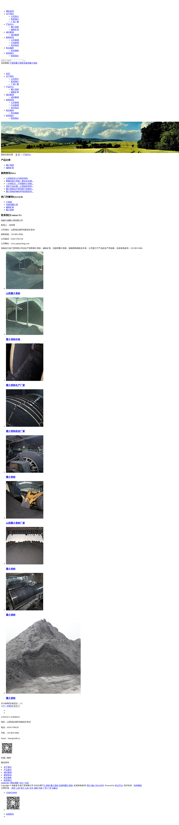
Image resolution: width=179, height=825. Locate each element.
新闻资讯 (10, 37)
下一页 (6, 706)
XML (27, 783)
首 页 (17, 155)
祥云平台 (119, 785)
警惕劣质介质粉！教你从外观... (19, 181)
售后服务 (10, 48)
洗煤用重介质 (12, 205)
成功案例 (10, 32)
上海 (18, 788)
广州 (45, 788)
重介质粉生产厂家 (15, 385)
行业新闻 (15, 43)
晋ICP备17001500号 (95, 785)
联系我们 (15, 19)
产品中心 (10, 24)
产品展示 (8, 770)
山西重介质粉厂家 (15, 523)
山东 (27, 788)
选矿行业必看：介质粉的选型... (19, 186)
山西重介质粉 (13, 293)
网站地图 (14, 783)
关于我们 (10, 14)
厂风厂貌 (15, 22)
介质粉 (12, 63)
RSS (21, 783)
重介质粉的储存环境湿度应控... (19, 191)
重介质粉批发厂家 (15, 431)
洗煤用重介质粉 (30, 63)
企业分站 (5, 783)
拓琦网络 (138, 785)
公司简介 (15, 16)
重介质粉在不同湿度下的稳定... (19, 189)
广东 (49, 788)
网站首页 (10, 11)
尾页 (11, 706)
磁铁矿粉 (15, 29)
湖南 (36, 788)
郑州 (13, 788)
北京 (31, 788)
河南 (40, 788)
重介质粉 (15, 27)
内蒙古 (55, 788)
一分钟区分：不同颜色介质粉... (19, 184)
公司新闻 (15, 40)
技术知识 (15, 45)
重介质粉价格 (13, 339)
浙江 (22, 788)
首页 (8, 74)
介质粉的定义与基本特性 (17, 178)
